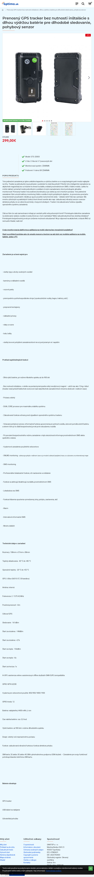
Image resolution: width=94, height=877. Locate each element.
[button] (89, 77)
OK (91, 868)
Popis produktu (10, 176)
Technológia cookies (53, 871)
